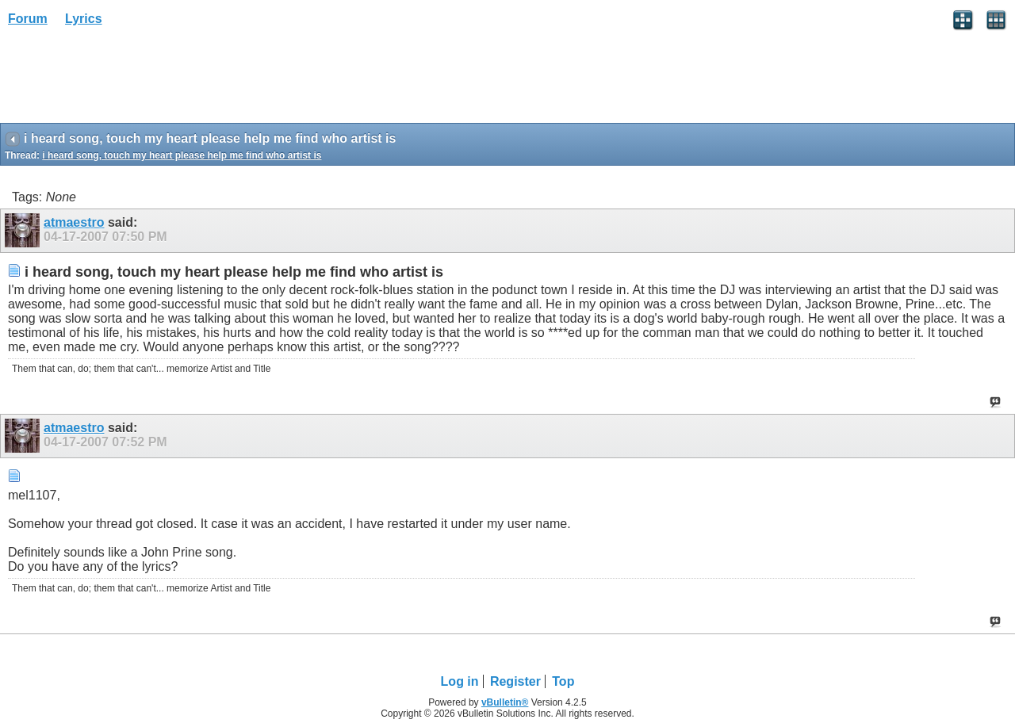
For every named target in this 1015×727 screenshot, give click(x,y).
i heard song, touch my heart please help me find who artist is (181, 155)
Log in (460, 681)
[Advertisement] (127, 80)
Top (563, 681)
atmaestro (74, 222)
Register (515, 681)
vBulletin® (505, 702)
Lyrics (83, 18)
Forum (28, 18)
